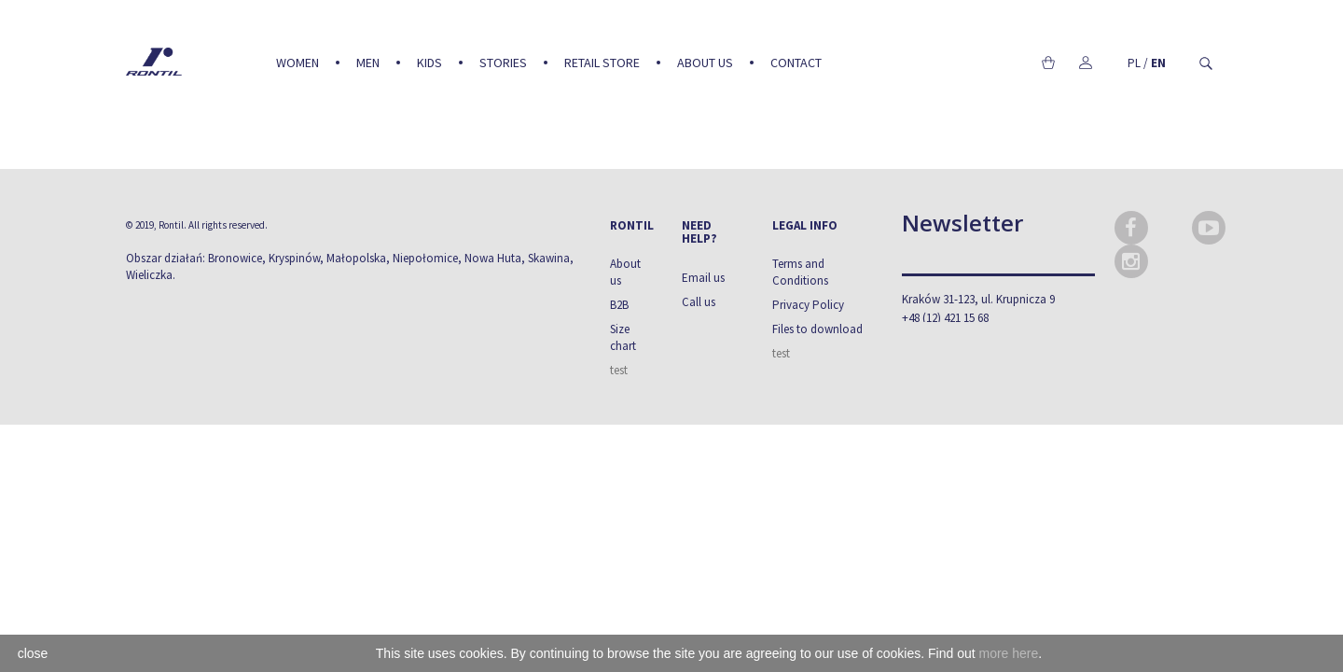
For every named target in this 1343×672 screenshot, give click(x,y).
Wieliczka (149, 275)
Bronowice (235, 258)
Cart (1047, 62)
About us (705, 62)
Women (297, 62)
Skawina (549, 258)
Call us (698, 302)
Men (368, 62)
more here (1008, 653)
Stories (503, 62)
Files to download (817, 329)
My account (1085, 62)
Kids (429, 62)
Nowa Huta (492, 258)
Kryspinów (294, 258)
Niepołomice (425, 258)
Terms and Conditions (800, 272)
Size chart (623, 337)
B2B (619, 305)
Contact (796, 62)
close (33, 653)
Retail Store (602, 62)
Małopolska (356, 258)
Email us (703, 278)
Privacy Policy (808, 305)
